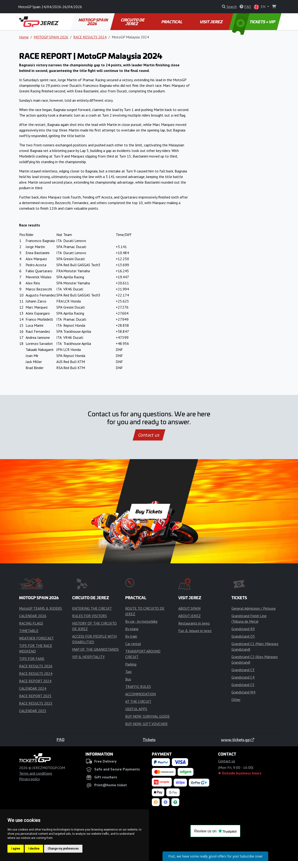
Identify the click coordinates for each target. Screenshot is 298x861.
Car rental (133, 643)
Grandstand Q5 (243, 636)
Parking (130, 664)
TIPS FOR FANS (31, 658)
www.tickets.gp (237, 739)
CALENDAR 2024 (32, 688)
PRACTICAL (172, 21)
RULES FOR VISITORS (89, 615)
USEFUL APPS (136, 708)
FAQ (60, 739)
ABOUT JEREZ (189, 615)
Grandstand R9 (243, 628)
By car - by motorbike (141, 621)
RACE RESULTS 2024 (90, 37)
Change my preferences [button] (63, 848)
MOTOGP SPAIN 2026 (93, 21)
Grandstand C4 (242, 677)
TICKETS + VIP (254, 21)
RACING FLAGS (31, 623)
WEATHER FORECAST (36, 638)
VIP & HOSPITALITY (88, 656)
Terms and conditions (35, 773)
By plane (132, 628)
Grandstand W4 (243, 692)
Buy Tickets (149, 511)
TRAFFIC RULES (138, 686)
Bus (128, 679)
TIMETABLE (28, 630)
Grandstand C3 (242, 669)
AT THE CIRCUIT (138, 701)
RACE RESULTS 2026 (35, 666)
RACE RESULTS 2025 (35, 703)
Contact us (149, 435)
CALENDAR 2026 (32, 615)
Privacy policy (29, 779)
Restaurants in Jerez (194, 623)
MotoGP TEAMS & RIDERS (40, 608)
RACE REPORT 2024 (35, 681)
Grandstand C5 (242, 684)
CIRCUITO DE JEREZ (133, 21)
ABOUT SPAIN (189, 608)
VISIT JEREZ (211, 21)
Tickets (149, 739)
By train (131, 636)
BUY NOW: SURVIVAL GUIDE (147, 716)
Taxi (128, 671)
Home (24, 37)
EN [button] (260, 7)
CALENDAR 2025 (32, 710)
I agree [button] (15, 848)
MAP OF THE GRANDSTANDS (95, 649)
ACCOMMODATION (140, 694)
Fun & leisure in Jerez (195, 630)
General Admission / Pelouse (253, 608)
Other (235, 699)
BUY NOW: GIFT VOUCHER (146, 723)
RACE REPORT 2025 (35, 695)
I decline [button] (33, 848)
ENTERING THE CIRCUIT (92, 608)
